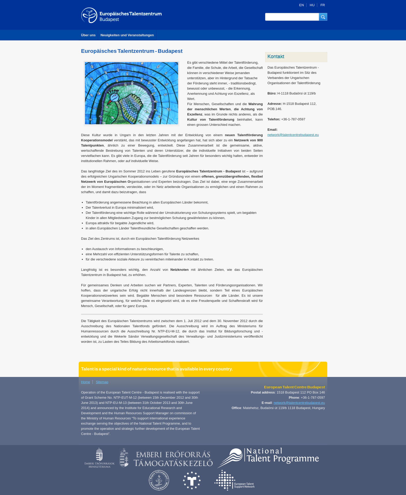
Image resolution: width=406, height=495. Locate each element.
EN (301, 5)
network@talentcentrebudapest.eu (293, 135)
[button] (323, 17)
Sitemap (102, 382)
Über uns (88, 35)
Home (85, 382)
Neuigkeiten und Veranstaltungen (127, 35)
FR (323, 5)
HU (312, 5)
